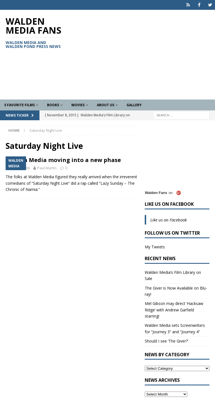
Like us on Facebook (169, 204)
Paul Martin (47, 167)
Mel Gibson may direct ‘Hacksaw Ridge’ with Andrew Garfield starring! (174, 310)
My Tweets (155, 246)
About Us (105, 105)
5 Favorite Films (19, 105)
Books (53, 105)
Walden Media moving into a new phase (63, 160)
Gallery (134, 105)
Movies (78, 105)
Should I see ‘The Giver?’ (166, 341)
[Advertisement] (144, 54)
